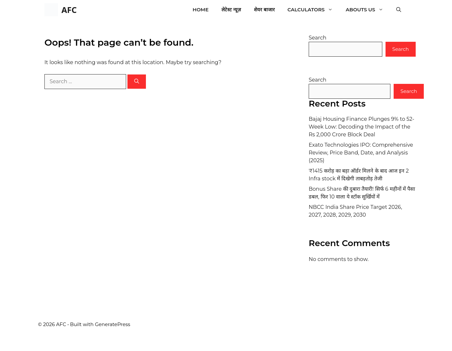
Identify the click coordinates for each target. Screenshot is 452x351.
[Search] (136, 81)
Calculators (313, 9)
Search (318, 38)
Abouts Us (368, 9)
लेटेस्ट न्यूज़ (231, 9)
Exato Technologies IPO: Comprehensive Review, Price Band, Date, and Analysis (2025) (361, 153)
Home (200, 9)
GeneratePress (112, 324)
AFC (69, 9)
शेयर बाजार (264, 9)
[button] (399, 9)
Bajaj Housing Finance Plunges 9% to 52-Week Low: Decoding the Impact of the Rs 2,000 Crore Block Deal (361, 127)
